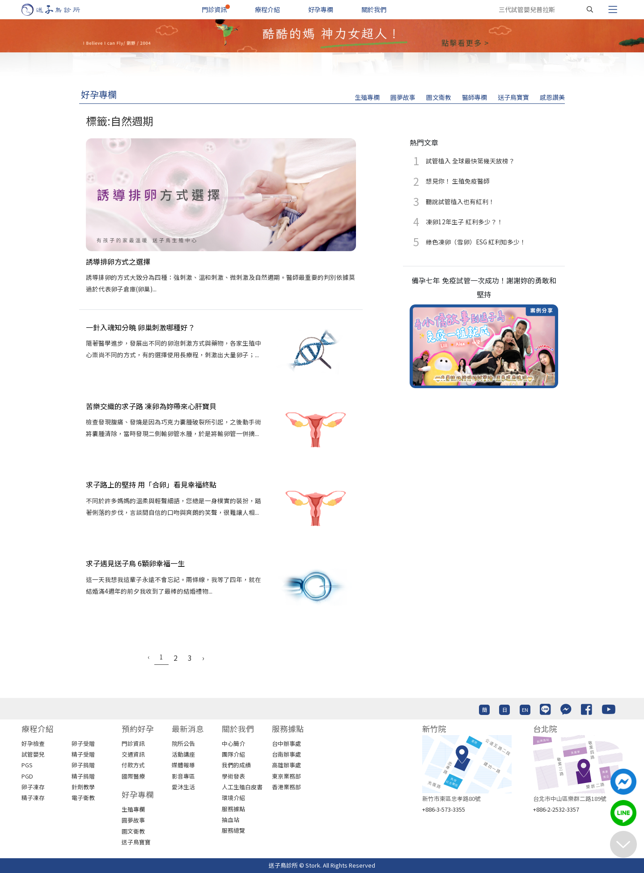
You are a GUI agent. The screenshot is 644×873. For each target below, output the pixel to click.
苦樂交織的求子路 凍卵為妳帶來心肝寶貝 (151, 406)
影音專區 (183, 776)
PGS (27, 765)
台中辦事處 (286, 743)
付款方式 (133, 765)
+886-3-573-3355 (443, 809)
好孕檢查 (33, 743)
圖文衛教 (438, 97)
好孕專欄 (320, 9)
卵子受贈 (83, 743)
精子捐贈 (83, 776)
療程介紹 (267, 9)
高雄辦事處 (286, 765)
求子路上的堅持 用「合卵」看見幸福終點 (151, 484)
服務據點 (233, 809)
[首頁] (59, 10)
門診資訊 (214, 9)
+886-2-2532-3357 (556, 809)
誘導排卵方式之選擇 (118, 261)
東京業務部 (286, 776)
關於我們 (373, 9)
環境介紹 (233, 797)
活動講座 (183, 754)
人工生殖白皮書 (242, 787)
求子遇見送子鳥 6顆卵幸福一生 (135, 563)
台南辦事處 (286, 754)
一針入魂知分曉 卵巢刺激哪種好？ (140, 327)
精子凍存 (33, 797)
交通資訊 (133, 754)
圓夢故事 (402, 97)
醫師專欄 (474, 97)
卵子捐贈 (83, 765)
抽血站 (230, 819)
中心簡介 (233, 743)
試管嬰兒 (33, 754)
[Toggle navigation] (613, 9)
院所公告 (183, 743)
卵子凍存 (33, 787)
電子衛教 (83, 797)
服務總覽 (233, 830)
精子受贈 (83, 754)
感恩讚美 (552, 97)
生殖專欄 (367, 97)
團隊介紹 (233, 754)
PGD (27, 776)
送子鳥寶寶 (513, 97)
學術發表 (233, 776)
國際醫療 (133, 776)
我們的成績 (236, 765)
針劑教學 (83, 787)
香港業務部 (286, 787)
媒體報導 (183, 765)
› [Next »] (203, 657)
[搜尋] (590, 9)
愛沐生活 (183, 787)
